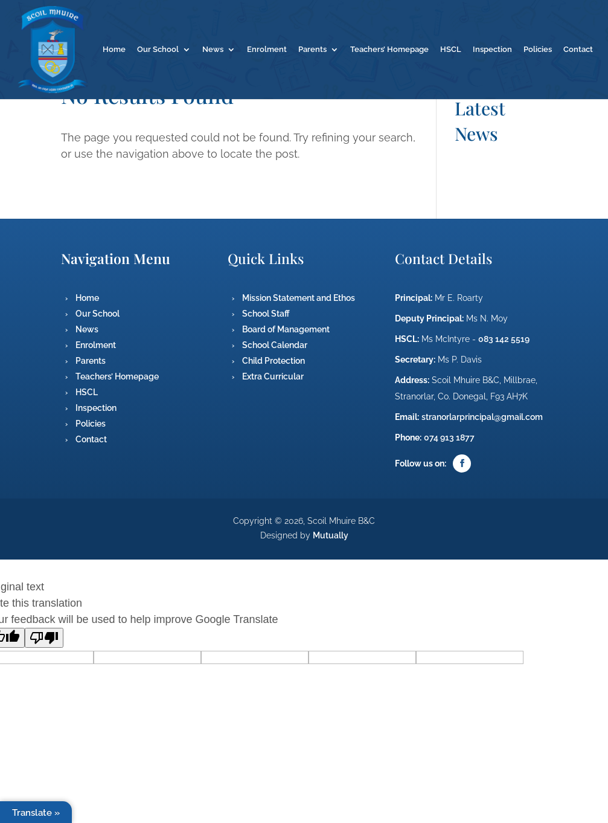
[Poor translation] (44, 638)
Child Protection (273, 361)
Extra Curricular (273, 376)
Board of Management (286, 329)
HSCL (450, 49)
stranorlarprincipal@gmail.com (482, 417)
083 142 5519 (504, 339)
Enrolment (267, 49)
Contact (578, 49)
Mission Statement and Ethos (298, 298)
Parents (312, 49)
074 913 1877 (449, 437)
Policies (537, 49)
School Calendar (274, 345)
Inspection (492, 49)
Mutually (330, 535)
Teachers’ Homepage (389, 49)
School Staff (266, 313)
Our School (158, 49)
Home (114, 49)
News (212, 49)
